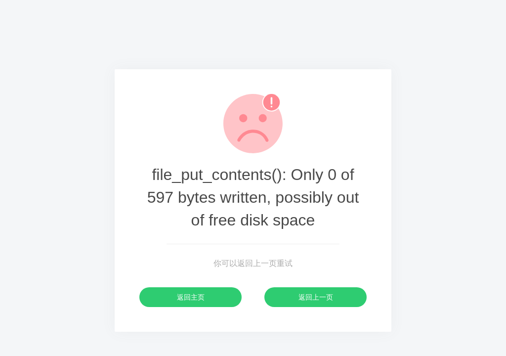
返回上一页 (315, 297)
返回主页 (191, 297)
